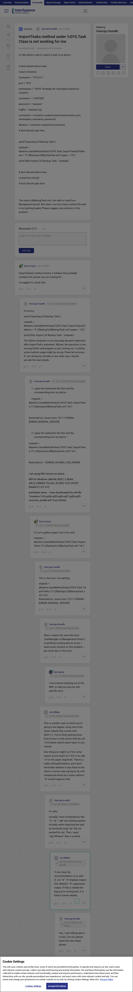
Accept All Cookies (57, 988)
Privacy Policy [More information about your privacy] (106, 982)
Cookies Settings (33, 988)
